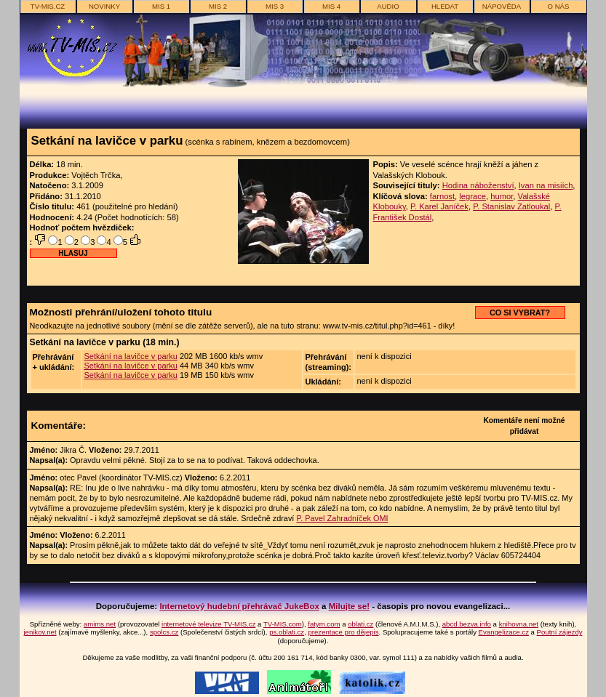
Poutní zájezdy (560, 632)
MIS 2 (218, 6)
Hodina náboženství (478, 185)
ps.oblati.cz (286, 632)
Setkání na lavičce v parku (130, 356)
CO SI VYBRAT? (520, 312)
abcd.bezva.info (466, 624)
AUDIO (388, 6)
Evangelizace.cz (504, 632)
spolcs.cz (164, 632)
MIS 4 (331, 6)
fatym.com (324, 624)
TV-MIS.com (282, 624)
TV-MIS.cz (48, 6)
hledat (444, 6)
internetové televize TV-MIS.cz (208, 624)
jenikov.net (39, 632)
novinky (104, 6)
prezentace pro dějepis (343, 632)
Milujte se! (349, 606)
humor (501, 196)
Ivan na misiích (546, 185)
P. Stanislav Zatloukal (511, 206)
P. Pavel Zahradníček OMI (342, 518)
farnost (442, 196)
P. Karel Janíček (439, 206)
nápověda (501, 6)
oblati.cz (360, 624)
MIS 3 (275, 6)
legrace (472, 196)
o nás (559, 6)
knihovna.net (518, 624)
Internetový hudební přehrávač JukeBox (239, 606)
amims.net (100, 624)
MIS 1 (161, 6)
